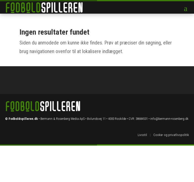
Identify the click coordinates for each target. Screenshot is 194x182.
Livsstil (142, 135)
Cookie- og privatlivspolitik (171, 135)
